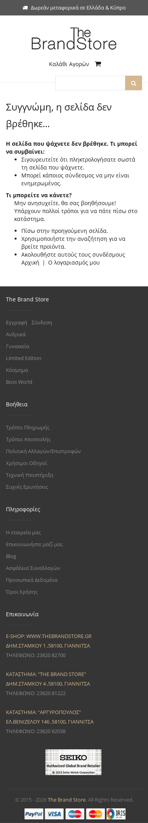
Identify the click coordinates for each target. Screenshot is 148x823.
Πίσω (28, 230)
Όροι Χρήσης (21, 591)
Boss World (19, 381)
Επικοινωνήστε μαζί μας (34, 544)
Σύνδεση (42, 322)
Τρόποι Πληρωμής (27, 427)
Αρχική (30, 262)
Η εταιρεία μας (23, 532)
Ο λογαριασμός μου (74, 262)
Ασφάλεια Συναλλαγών (33, 568)
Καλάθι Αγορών (75, 64)
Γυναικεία (17, 346)
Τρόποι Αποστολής (28, 439)
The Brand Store (67, 799)
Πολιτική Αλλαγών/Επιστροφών (43, 451)
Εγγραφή (16, 322)
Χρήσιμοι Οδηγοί (26, 463)
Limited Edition (23, 358)
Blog (11, 556)
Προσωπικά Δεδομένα (32, 579)
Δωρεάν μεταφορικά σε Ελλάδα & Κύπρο (74, 7)
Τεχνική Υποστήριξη (29, 474)
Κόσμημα (17, 369)
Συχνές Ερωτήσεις (27, 486)
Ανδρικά (16, 334)
